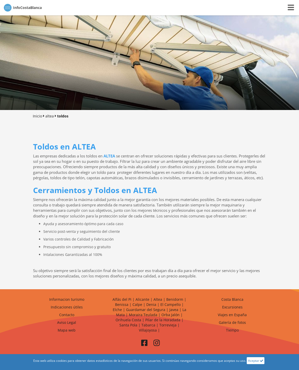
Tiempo (232, 330)
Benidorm (174, 299)
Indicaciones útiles (67, 307)
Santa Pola (128, 325)
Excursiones (232, 307)
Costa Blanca (232, 299)
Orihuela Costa (128, 319)
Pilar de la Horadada (162, 319)
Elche (117, 309)
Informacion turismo (66, 299)
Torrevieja (168, 325)
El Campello (170, 304)
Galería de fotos (232, 322)
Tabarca (148, 325)
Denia (151, 304)
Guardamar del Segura (145, 309)
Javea (173, 309)
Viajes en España (232, 314)
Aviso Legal (66, 322)
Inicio (37, 116)
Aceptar (255, 360)
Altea (157, 299)
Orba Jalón (170, 314)
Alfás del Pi (121, 299)
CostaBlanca (23, 7)
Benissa (121, 304)
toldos (62, 116)
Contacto (66, 314)
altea (49, 116)
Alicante (142, 299)
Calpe (137, 304)
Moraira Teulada (143, 314)
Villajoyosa (148, 330)
